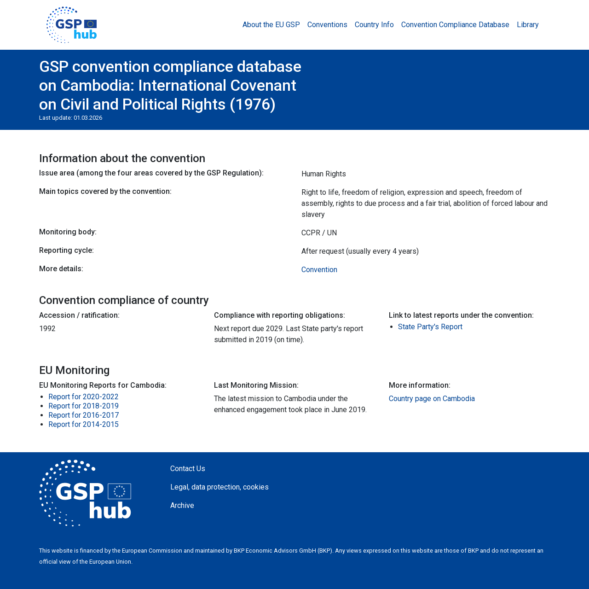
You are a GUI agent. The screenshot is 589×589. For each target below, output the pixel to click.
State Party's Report (430, 326)
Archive (182, 505)
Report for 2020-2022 (83, 396)
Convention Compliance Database (455, 24)
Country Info (374, 24)
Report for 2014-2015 (83, 424)
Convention (319, 269)
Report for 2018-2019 (83, 406)
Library (528, 24)
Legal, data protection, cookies (219, 487)
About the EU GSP (271, 24)
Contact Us (187, 468)
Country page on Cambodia (432, 398)
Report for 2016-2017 (83, 415)
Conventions (327, 24)
